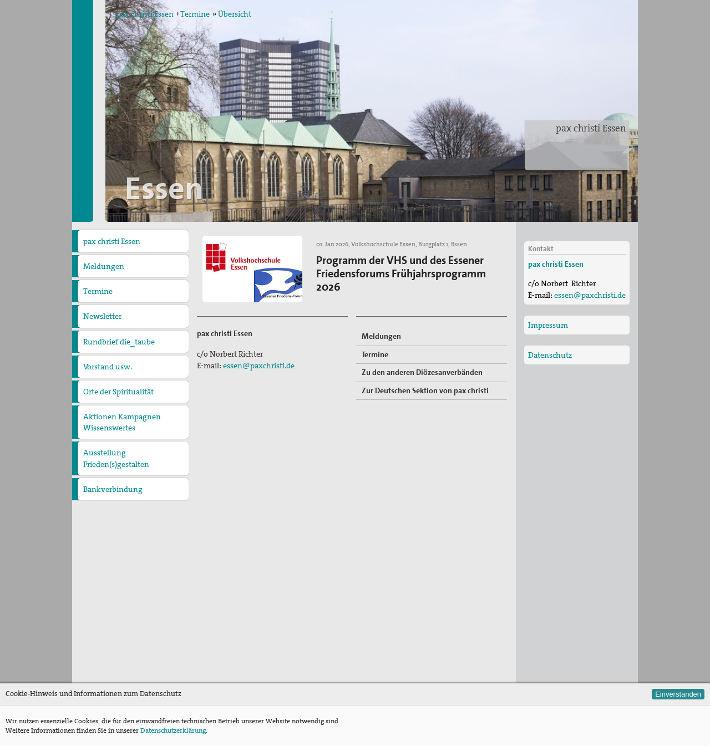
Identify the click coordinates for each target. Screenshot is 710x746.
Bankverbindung (113, 489)
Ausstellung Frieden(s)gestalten (116, 458)
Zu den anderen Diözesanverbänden (422, 372)
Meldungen (103, 266)
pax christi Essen (591, 128)
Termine (195, 14)
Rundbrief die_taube (119, 342)
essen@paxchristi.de (259, 366)
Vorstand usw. (107, 367)
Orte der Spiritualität (118, 392)
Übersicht (234, 14)
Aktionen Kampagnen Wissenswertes (122, 422)
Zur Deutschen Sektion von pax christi (425, 390)
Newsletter (102, 316)
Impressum (548, 325)
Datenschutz (550, 355)
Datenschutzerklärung (173, 730)
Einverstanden (678, 694)
